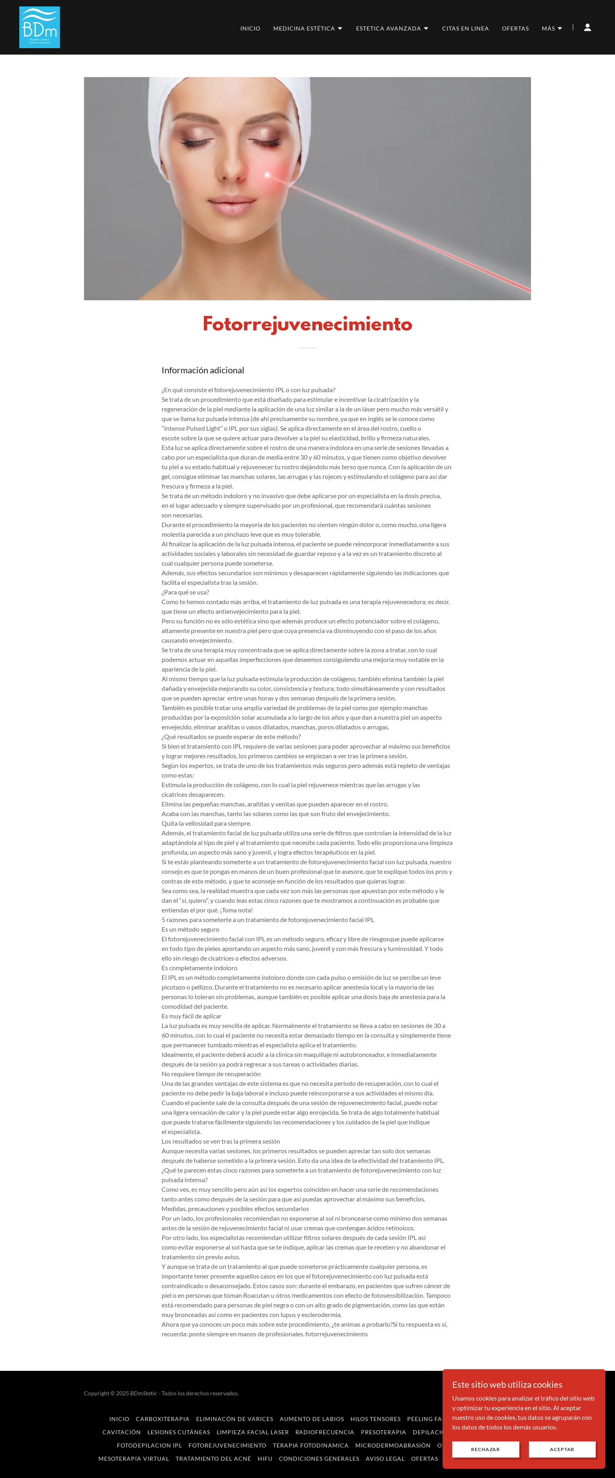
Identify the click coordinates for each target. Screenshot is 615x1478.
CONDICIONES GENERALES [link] (319, 1458)
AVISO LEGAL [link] (385, 1458)
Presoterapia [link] (383, 1432)
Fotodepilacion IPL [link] (149, 1445)
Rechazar (487, 1449)
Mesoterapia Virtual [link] (133, 1458)
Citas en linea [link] (465, 28)
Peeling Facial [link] (431, 1418)
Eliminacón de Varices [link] (234, 1418)
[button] (308, 28)
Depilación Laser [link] (442, 1432)
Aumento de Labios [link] (312, 1418)
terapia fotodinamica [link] (311, 1445)
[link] (39, 26)
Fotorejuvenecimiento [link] (227, 1445)
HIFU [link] (265, 1458)
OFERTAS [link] (515, 28)
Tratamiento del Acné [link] (213, 1458)
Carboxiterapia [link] (163, 1418)
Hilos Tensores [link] (376, 1418)
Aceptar (563, 1449)
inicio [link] (250, 28)
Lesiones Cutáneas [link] (179, 1432)
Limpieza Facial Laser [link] (253, 1432)
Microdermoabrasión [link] (393, 1445)
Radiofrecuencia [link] (325, 1432)
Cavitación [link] (121, 1432)
